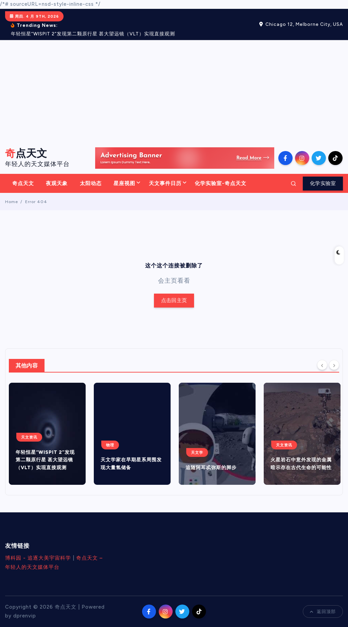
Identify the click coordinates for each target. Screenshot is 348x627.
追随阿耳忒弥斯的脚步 (211, 468)
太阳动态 (91, 183)
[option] (47, 434)
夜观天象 (57, 183)
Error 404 (36, 201)
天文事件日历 (165, 183)
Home (11, 201)
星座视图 (124, 183)
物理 (110, 445)
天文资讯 (29, 437)
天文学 (197, 452)
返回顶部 (323, 611)
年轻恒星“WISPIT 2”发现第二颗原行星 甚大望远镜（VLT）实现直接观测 (45, 460)
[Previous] (322, 365)
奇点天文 (23, 183)
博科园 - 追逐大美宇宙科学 (38, 558)
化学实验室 (323, 183)
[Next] (334, 365)
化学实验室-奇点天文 (220, 183)
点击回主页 (174, 301)
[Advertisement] (174, 91)
